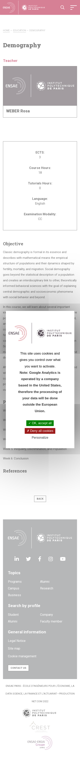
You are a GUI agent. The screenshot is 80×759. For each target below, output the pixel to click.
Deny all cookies (40, 431)
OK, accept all (40, 423)
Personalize (40, 437)
